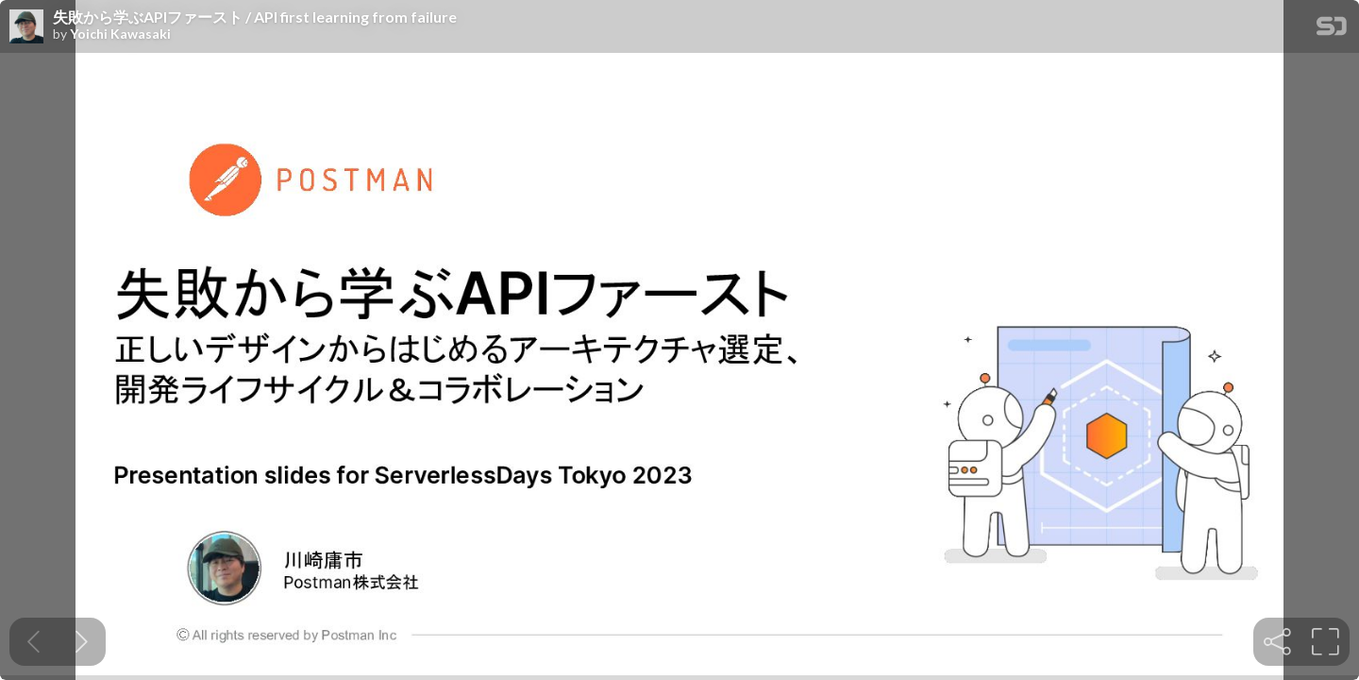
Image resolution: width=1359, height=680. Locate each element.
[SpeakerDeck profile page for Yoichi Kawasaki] (26, 27)
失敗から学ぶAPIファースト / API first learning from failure (255, 17)
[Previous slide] (33, 641)
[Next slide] (81, 641)
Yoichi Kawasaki (120, 34)
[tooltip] (1277, 641)
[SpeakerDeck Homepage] (1332, 30)
